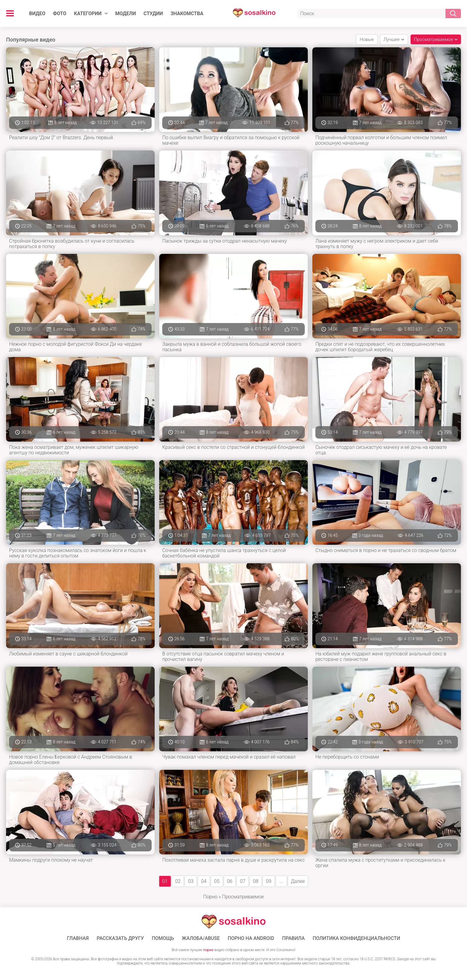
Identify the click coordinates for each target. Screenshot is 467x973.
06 (230, 881)
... (281, 881)
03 (190, 881)
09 (268, 881)
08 (255, 881)
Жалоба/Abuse (201, 938)
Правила (293, 938)
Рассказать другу (120, 938)
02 (178, 881)
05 (217, 881)
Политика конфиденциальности (356, 938)
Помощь (163, 938)
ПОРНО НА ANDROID (251, 938)
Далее (298, 881)
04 (204, 881)
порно (208, 950)
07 (242, 881)
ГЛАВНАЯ (78, 938)
